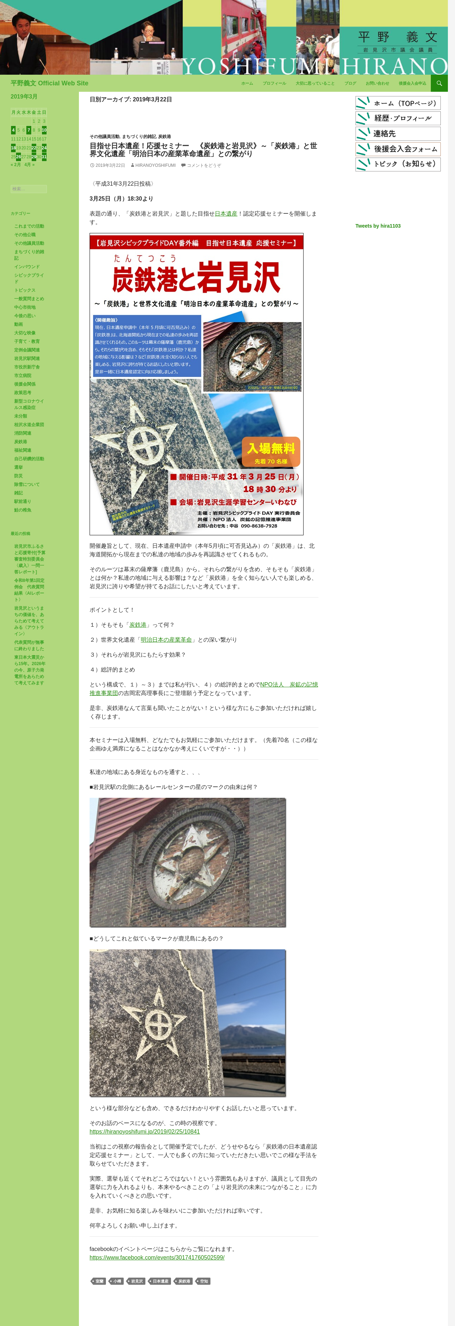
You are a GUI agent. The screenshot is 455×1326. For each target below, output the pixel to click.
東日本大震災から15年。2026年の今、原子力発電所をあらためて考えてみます (30, 670)
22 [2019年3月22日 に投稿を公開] (34, 147)
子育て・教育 (27, 341)
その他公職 (25, 234)
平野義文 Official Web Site (50, 83)
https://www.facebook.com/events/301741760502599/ (157, 1258)
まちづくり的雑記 (139, 136)
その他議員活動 (104, 136)
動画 (18, 324)
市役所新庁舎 (27, 367)
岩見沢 (137, 1281)
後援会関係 (25, 384)
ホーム (247, 83)
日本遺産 (226, 214)
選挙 (18, 467)
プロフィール (274, 83)
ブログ (350, 83)
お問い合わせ (377, 83)
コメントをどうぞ (204, 165)
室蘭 (99, 1281)
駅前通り (22, 501)
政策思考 (22, 392)
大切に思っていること (315, 83)
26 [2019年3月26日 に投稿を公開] (18, 156)
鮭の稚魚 (22, 510)
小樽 (117, 1281)
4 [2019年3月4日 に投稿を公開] (13, 130)
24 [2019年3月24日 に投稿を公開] (44, 147)
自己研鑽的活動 (29, 458)
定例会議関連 (27, 350)
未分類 (20, 416)
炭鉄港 (164, 136)
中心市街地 (25, 307)
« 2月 (16, 164)
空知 (204, 1281)
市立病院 (22, 375)
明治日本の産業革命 (166, 640)
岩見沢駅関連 (27, 358)
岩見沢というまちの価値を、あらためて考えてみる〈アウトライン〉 (29, 621)
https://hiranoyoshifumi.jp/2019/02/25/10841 (145, 1132)
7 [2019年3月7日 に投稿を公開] (29, 130)
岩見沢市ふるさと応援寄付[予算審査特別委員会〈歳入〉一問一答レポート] (30, 559)
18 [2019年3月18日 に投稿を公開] (13, 147)
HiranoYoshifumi (155, 165)
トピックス (25, 290)
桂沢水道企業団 (29, 424)
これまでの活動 (29, 226)
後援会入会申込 (412, 83)
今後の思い (25, 315)
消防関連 (22, 433)
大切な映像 (25, 332)
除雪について (27, 484)
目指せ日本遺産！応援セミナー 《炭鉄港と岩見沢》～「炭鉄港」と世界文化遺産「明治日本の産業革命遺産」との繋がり (203, 150)
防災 (18, 475)
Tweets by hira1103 (378, 226)
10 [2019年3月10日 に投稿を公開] (44, 130)
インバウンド (27, 266)
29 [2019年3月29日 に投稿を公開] (34, 156)
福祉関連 (22, 450)
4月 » (30, 164)
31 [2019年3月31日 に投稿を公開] (44, 156)
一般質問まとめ (29, 298)
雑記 (18, 492)
